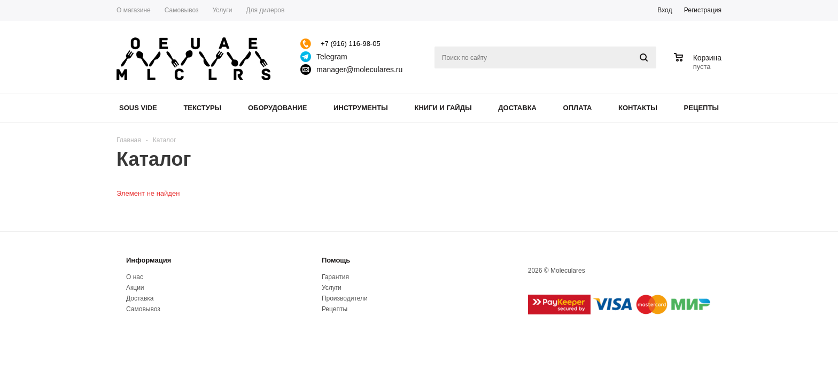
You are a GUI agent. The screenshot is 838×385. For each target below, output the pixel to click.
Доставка (517, 108)
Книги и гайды (442, 108)
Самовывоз (143, 309)
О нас (134, 277)
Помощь (336, 260)
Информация (148, 260)
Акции (135, 287)
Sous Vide (138, 108)
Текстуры (202, 108)
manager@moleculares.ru (359, 69)
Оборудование (277, 108)
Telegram (331, 56)
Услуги (332, 287)
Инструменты (360, 108)
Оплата (577, 108)
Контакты (637, 108)
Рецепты (701, 108)
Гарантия (335, 277)
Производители (345, 298)
